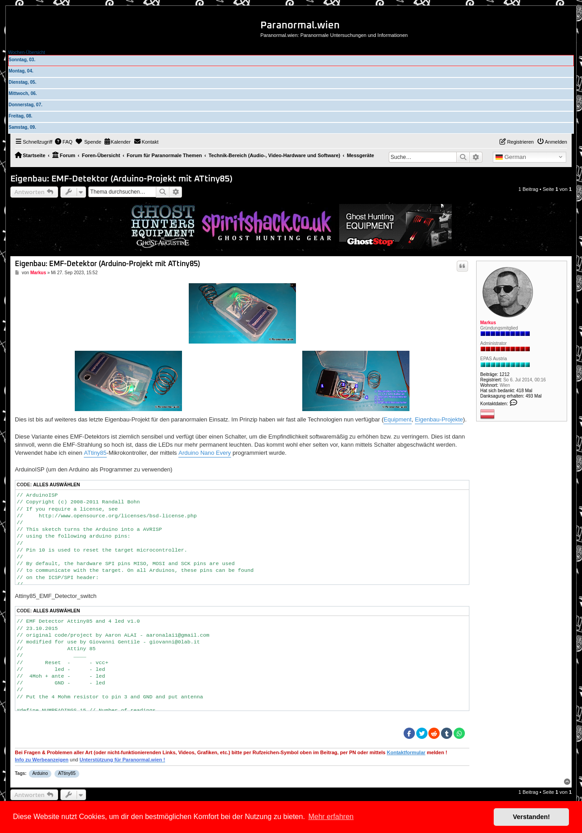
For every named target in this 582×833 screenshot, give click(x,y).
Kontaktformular (406, 752)
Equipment (397, 419)
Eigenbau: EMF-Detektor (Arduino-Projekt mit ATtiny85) (121, 179)
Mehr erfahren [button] (331, 816)
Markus (488, 322)
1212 (504, 374)
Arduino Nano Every (204, 452)
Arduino (40, 773)
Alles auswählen (56, 484)
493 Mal (534, 396)
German (511, 157)
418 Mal (524, 390)
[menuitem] (64, 141)
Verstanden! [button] (531, 816)
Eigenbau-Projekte (439, 419)
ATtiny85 (95, 452)
